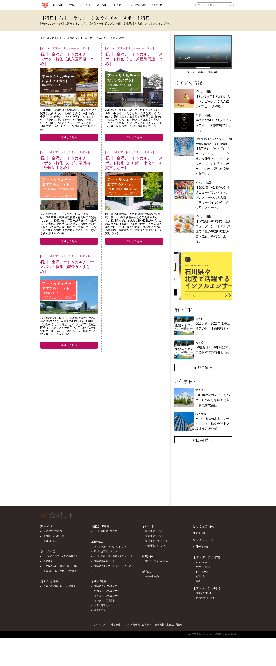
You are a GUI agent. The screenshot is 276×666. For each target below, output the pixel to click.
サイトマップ (100, 624)
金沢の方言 (100, 610)
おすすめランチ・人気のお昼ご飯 (60, 556)
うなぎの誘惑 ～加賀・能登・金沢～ (62, 566)
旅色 (198, 581)
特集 (72, 5)
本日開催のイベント (155, 531)
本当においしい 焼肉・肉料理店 (59, 571)
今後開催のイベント (155, 545)
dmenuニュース (204, 567)
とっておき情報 (136, 5)
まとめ (117, 5)
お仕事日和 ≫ (203, 439)
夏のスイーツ (50, 561)
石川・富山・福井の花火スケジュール (113, 556)
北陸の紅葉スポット (104, 561)
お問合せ (157, 5)
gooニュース (202, 572)
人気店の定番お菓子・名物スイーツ (61, 586)
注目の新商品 (152, 576)
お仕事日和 (200, 546)
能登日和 (199, 533)
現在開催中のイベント (156, 541)
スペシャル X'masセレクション (110, 546)
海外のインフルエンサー (106, 596)
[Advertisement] (101, 386)
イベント (85, 5)
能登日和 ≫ (203, 367)
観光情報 (58, 5)
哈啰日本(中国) (203, 593)
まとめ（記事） (67, 38)
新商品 (146, 572)
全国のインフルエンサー (106, 591)
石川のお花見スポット (105, 551)
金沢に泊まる (50, 541)
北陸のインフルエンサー (106, 586)
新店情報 (102, 5)
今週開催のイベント (155, 536)
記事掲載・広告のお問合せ (168, 624)
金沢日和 (44, 38)
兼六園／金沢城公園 (53, 536)
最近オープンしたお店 (156, 561)
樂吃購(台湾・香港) (206, 598)
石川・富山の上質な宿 (105, 531)
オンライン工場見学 (104, 600)
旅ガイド (46, 526)
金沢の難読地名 (102, 605)
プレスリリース (203, 540)
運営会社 (115, 624)
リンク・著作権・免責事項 (137, 624)
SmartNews (201, 562)
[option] (203, 276)
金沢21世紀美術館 (52, 531)
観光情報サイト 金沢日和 (45, 5)
